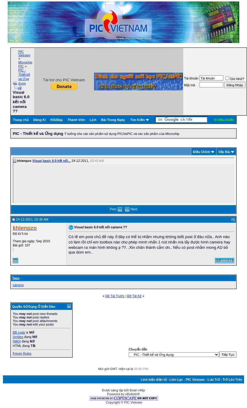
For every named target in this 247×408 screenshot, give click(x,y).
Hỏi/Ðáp (56, 120)
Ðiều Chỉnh (201, 152)
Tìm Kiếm (137, 120)
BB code (19, 332)
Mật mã (189, 85)
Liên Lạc (176, 379)
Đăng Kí (40, 120)
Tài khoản (191, 78)
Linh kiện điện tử (154, 379)
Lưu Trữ (214, 379)
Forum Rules (22, 353)
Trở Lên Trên (232, 379)
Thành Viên (76, 120)
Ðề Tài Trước (115, 296)
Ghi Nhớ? (234, 79)
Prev (113, 209)
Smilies (18, 337)
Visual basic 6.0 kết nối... (51, 160)
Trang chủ (21, 120)
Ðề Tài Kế (134, 296)
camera (18, 285)
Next (133, 209)
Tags (16, 278)
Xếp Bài (224, 152)
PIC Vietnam (24, 53)
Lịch (93, 120)
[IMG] (17, 341)
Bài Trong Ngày (113, 120)
